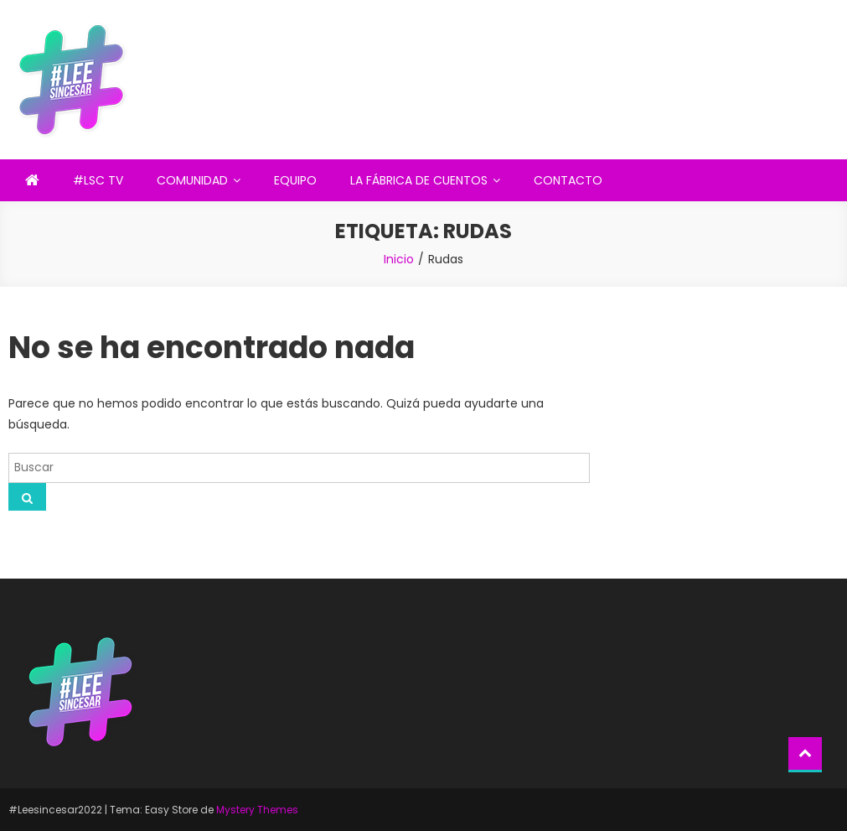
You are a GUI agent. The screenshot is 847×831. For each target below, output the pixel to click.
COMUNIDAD (192, 180)
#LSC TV (98, 180)
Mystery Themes (257, 809)
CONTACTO (568, 180)
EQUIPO (295, 180)
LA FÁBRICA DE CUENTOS (419, 180)
